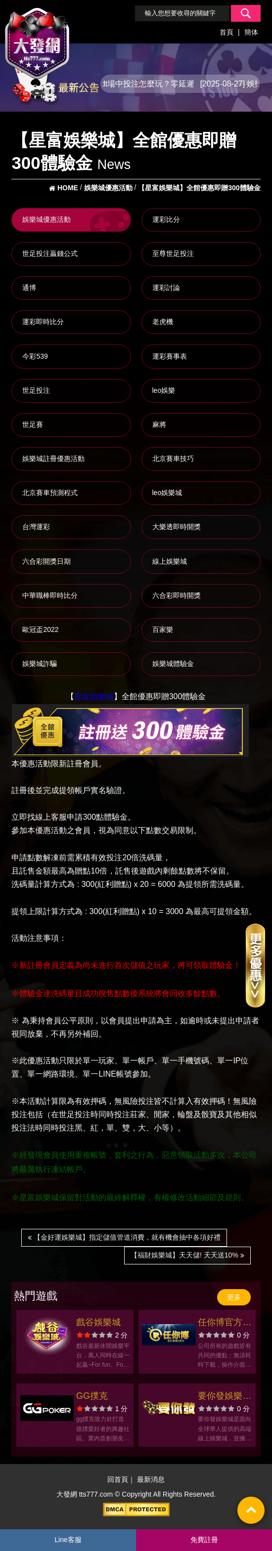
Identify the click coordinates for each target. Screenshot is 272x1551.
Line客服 (67, 1540)
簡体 (251, 32)
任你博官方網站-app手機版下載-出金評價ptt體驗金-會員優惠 (224, 1323)
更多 (234, 1297)
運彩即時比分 (43, 322)
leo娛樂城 (167, 493)
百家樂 (162, 629)
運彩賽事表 (169, 356)
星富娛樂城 (94, 697)
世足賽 (32, 424)
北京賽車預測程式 (50, 493)
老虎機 (162, 322)
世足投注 (36, 390)
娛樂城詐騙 (39, 664)
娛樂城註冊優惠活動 (53, 458)
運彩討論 (166, 288)
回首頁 (117, 1480)
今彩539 (34, 356)
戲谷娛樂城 (98, 1322)
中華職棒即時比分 (50, 595)
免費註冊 (204, 1540)
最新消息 (151, 1480)
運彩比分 (166, 219)
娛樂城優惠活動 (46, 219)
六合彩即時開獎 (176, 595)
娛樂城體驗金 (173, 664)
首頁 (226, 32)
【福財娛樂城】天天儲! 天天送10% (187, 1255)
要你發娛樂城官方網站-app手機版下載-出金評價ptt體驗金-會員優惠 (224, 1397)
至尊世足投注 (173, 253)
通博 (29, 288)
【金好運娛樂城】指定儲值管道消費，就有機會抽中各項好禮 (124, 1237)
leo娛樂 (164, 390)
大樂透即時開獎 (176, 527)
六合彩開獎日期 (46, 561)
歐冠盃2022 (40, 629)
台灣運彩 (36, 527)
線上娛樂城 (169, 561)
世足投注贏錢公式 (50, 253)
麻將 (159, 424)
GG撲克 (92, 1396)
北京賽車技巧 (173, 458)
